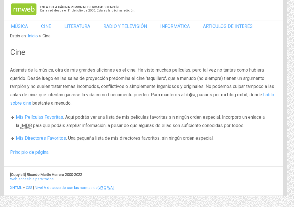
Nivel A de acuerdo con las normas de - (74, 187)
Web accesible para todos (32, 179)
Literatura (77, 26)
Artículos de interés (228, 26)
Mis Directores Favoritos (41, 138)
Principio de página (29, 152)
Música (19, 26)
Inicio (33, 36)
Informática (175, 26)
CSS (29, 187)
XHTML (16, 187)
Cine (46, 26)
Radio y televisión (125, 26)
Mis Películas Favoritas (39, 117)
